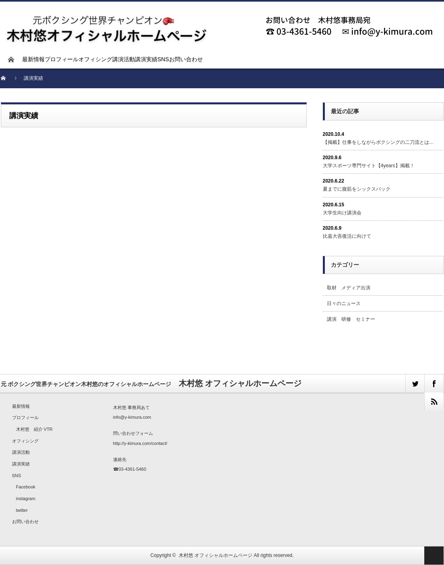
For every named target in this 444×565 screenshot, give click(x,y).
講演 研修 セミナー (351, 319)
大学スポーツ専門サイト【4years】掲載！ (369, 165)
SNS (163, 59)
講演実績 (146, 59)
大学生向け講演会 (342, 213)
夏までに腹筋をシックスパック (356, 189)
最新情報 (33, 59)
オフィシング (95, 59)
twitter (414, 383)
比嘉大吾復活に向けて (347, 236)
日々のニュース (344, 303)
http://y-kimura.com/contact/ (140, 443)
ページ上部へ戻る (434, 555)
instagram (25, 498)
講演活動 (123, 59)
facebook (433, 383)
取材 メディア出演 (348, 288)
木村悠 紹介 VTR (34, 429)
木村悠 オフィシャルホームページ (215, 555)
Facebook (25, 486)
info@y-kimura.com (132, 417)
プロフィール (61, 59)
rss (433, 402)
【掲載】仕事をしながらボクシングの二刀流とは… (378, 142)
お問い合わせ (186, 59)
